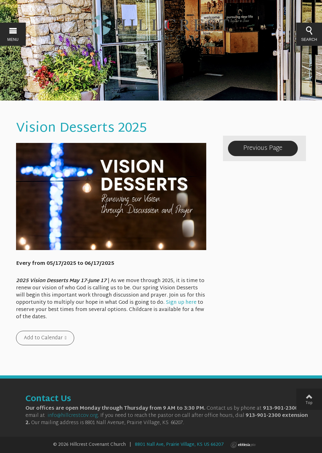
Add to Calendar (43, 338)
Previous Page (262, 148)
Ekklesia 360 (243, 445)
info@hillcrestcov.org (72, 415)
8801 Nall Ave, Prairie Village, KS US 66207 (179, 445)
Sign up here (181, 302)
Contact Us (48, 399)
